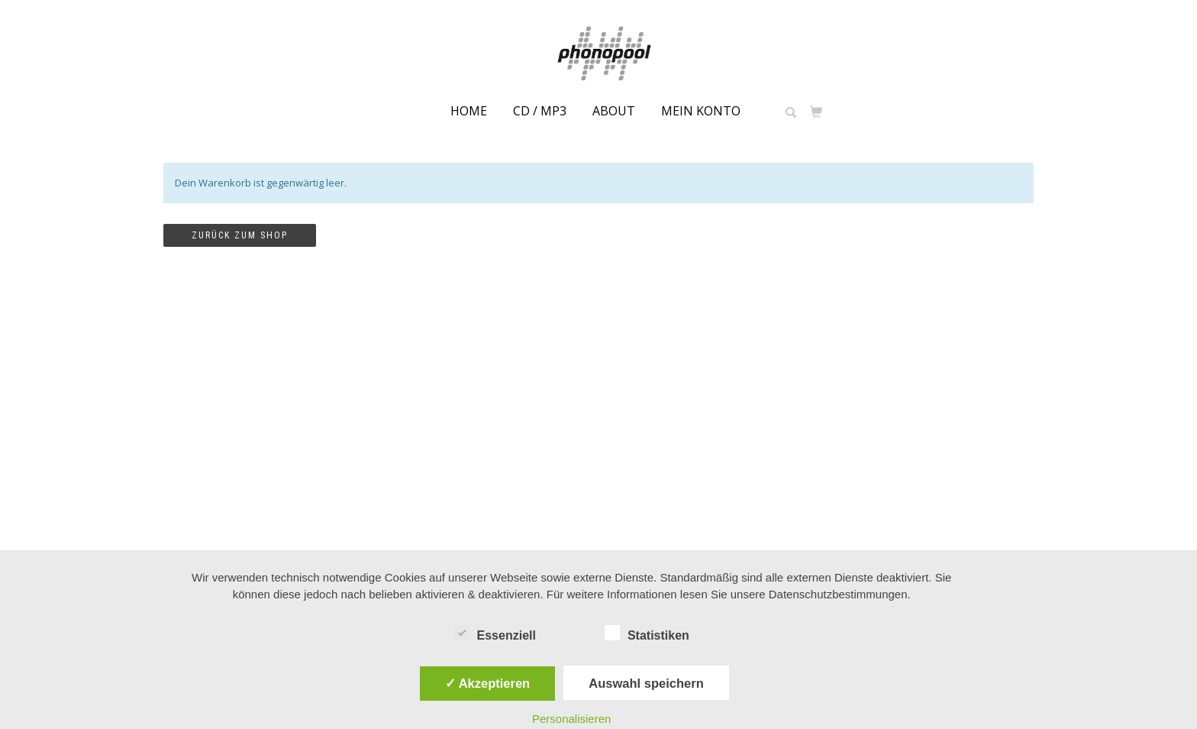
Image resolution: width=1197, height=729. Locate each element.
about (613, 110)
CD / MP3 (539, 110)
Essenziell (495, 633)
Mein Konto (700, 110)
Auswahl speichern (646, 683)
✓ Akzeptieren (488, 683)
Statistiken (647, 633)
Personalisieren (571, 718)
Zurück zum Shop (240, 235)
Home (468, 110)
